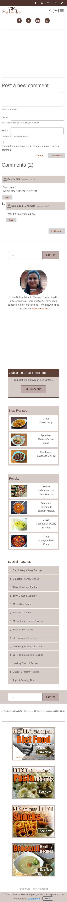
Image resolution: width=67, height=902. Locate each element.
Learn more (34, 898)
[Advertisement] (33, 54)
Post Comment (56, 231)
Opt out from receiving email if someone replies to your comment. (30, 148)
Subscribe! (33, 389)
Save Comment (56, 156)
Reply (7, 197)
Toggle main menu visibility (62, 10)
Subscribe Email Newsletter (28, 373)
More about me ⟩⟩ (41, 308)
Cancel (39, 155)
